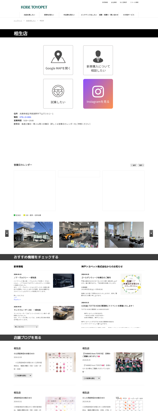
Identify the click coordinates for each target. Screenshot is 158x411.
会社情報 (114, 2)
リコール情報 (134, 2)
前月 (134, 165)
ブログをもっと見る (73, 402)
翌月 (140, 165)
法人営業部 (123, 2)
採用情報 (105, 2)
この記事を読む (20, 342)
